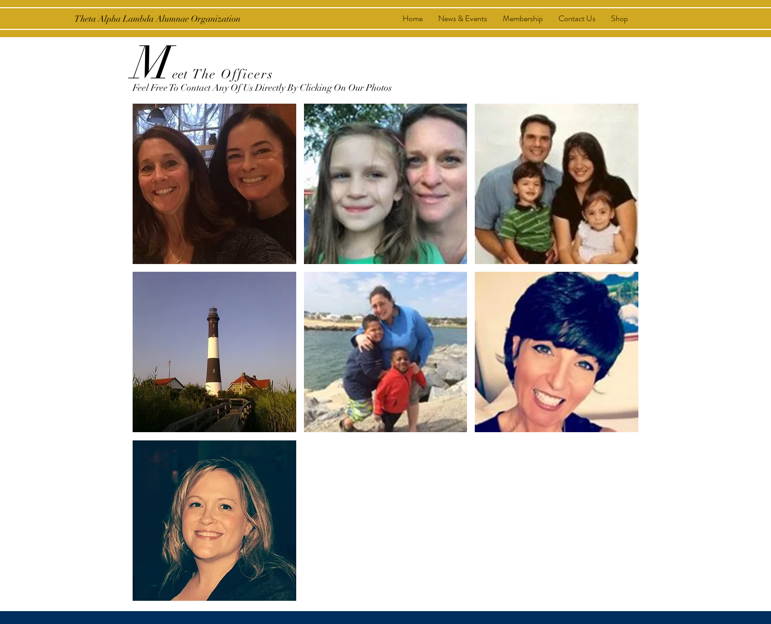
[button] (214, 184)
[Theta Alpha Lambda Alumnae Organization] (157, 19)
